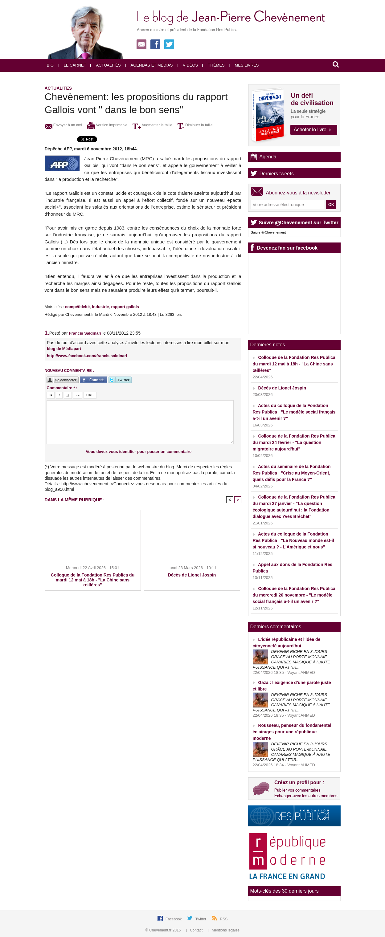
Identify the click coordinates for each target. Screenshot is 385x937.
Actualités (105, 65)
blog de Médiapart (64, 348)
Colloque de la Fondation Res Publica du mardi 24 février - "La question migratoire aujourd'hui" (294, 442)
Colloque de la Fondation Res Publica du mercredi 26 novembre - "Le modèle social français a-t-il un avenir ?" (294, 595)
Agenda (268, 156)
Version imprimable (107, 125)
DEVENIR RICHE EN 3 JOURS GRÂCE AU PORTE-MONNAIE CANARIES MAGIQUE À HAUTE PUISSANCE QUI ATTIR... (291, 659)
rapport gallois (125, 306)
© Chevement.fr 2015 (163, 930)
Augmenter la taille (152, 125)
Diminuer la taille (195, 125)
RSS (224, 919)
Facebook (174, 919)
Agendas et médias (149, 65)
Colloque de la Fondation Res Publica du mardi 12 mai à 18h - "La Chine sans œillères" (92, 579)
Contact (195, 930)
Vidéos (187, 65)
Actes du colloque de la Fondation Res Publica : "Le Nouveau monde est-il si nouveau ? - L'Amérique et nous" (293, 540)
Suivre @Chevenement (268, 232)
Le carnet (72, 65)
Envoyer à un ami (63, 125)
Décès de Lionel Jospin (192, 574)
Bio (50, 65)
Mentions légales (224, 930)
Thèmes (213, 65)
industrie (100, 306)
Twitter (201, 919)
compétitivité (77, 306)
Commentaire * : (62, 387)
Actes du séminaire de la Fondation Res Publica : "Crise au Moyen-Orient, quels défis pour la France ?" (292, 473)
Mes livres (244, 65)
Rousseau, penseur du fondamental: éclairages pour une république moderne (293, 732)
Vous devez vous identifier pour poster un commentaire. (139, 451)
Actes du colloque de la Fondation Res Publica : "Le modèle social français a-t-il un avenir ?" (294, 412)
